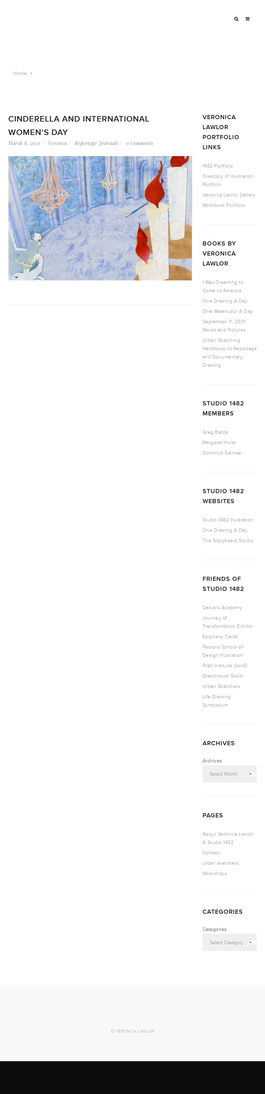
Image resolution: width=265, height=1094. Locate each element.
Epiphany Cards (220, 637)
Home (20, 73)
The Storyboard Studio (228, 541)
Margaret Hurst (219, 442)
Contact (211, 853)
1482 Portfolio (218, 166)
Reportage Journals (96, 143)
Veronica (57, 143)
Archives (212, 761)
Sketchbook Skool (223, 676)
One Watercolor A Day (228, 311)
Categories (215, 929)
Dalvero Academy (223, 608)
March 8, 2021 (24, 143)
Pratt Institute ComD (225, 666)
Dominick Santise (222, 453)
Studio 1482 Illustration (228, 520)
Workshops (215, 873)
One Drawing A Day (225, 301)
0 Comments (139, 143)
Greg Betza (215, 432)
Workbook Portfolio (224, 205)
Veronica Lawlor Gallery (229, 195)
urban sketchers (221, 863)
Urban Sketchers (221, 686)
